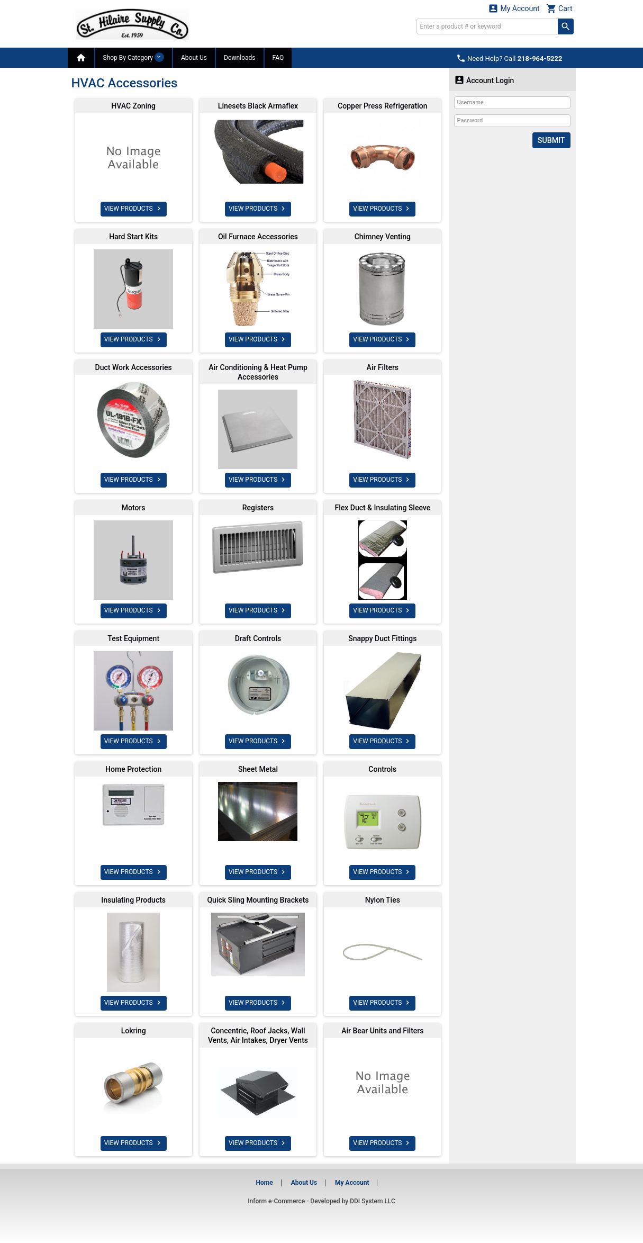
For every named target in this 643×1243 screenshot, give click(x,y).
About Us (194, 57)
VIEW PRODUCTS (133, 208)
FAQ (278, 57)
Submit (551, 140)
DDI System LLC (372, 1201)
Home (264, 1182)
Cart (559, 8)
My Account (514, 8)
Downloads (240, 57)
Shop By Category (133, 57)
